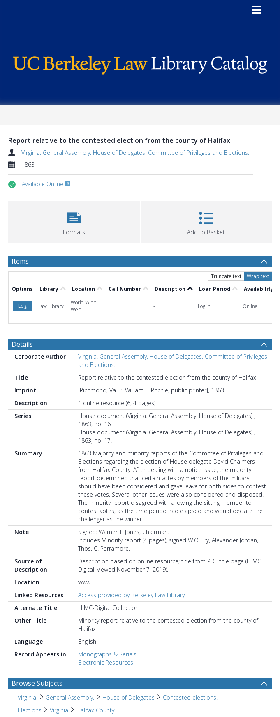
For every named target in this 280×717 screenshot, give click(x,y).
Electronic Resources (105, 662)
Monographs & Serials (107, 654)
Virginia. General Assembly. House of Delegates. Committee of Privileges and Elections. (135, 152)
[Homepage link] (140, 63)
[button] (74, 221)
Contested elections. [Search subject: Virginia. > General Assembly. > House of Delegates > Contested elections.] (190, 697)
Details (22, 344)
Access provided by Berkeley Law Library (131, 595)
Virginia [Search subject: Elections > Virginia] (59, 710)
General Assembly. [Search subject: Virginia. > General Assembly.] (70, 697)
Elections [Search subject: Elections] (30, 710)
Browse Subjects (37, 683)
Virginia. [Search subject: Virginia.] (27, 697)
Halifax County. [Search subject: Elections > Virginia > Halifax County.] (96, 710)
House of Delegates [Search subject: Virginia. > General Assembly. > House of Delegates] (128, 697)
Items (20, 261)
